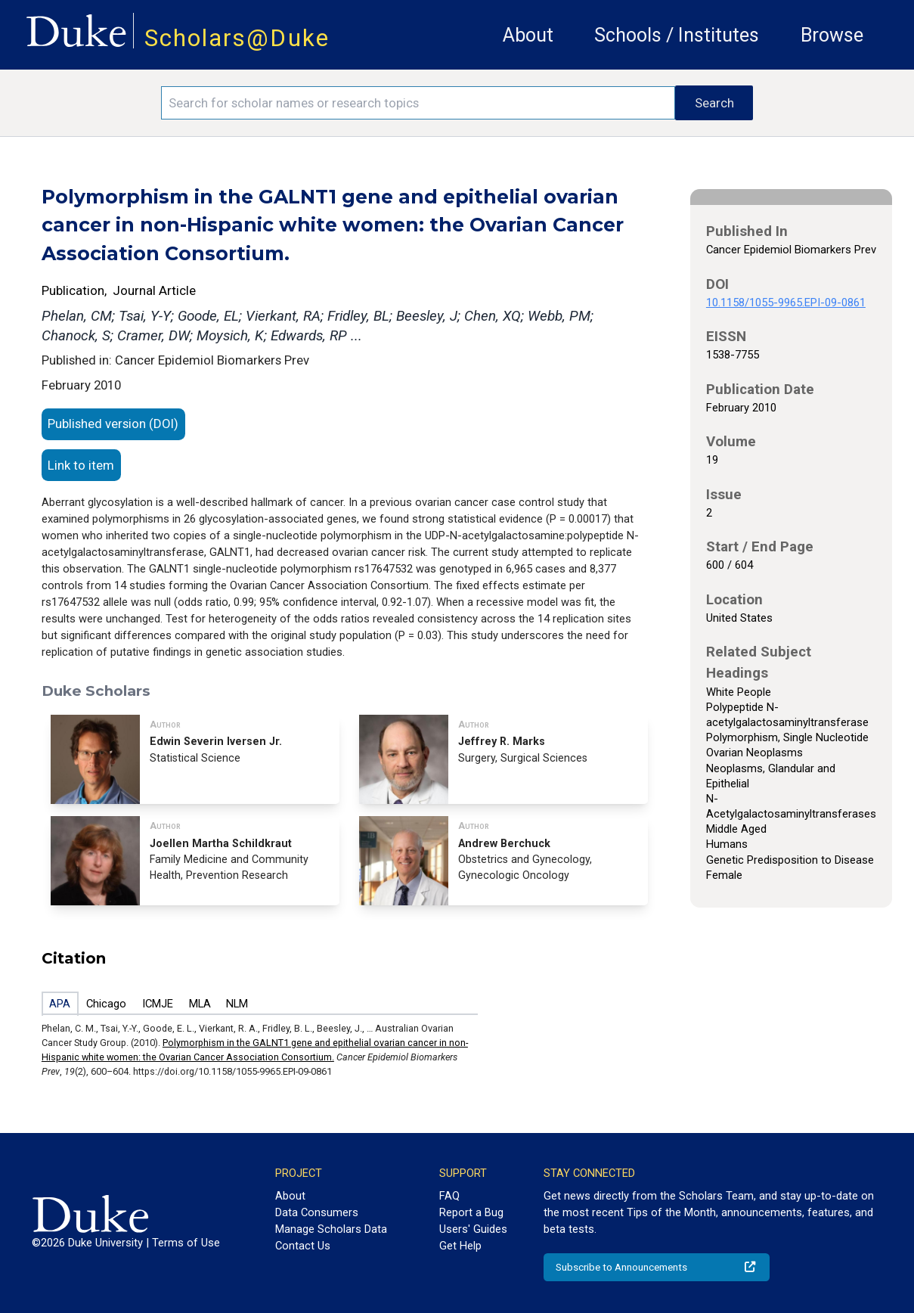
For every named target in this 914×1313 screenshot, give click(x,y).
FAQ (449, 1196)
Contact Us (302, 1245)
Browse (832, 35)
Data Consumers (316, 1212)
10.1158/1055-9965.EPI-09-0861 (786, 302)
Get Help (460, 1245)
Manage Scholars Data (331, 1229)
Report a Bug (471, 1212)
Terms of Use (186, 1242)
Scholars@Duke (237, 38)
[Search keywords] (418, 103)
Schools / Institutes (676, 35)
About (528, 35)
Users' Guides (473, 1229)
